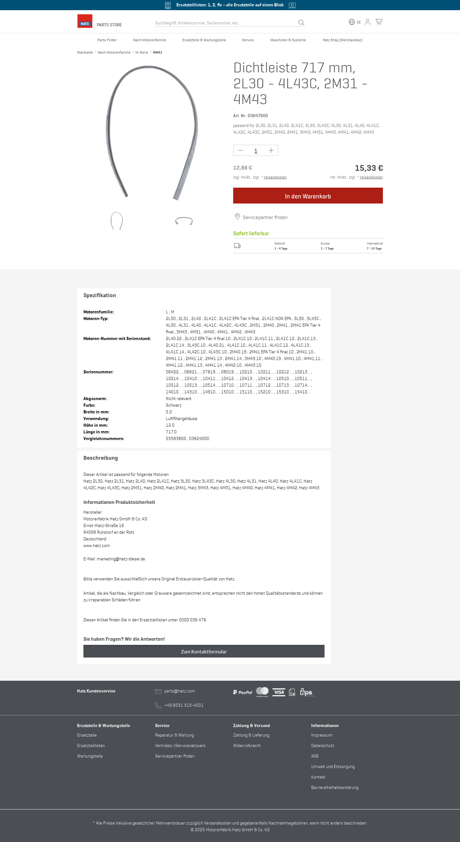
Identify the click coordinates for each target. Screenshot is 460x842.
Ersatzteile (87, 734)
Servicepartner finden (265, 216)
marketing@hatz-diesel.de (121, 558)
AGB (315, 755)
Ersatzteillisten (91, 745)
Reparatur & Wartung (174, 734)
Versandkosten (275, 177)
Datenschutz (322, 745)
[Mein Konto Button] (368, 22)
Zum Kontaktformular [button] (204, 651)
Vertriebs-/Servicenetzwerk (180, 745)
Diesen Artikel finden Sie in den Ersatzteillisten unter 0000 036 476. (145, 619)
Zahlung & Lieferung (251, 734)
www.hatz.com (96, 545)
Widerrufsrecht (247, 745)
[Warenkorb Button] (379, 22)
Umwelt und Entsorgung (333, 766)
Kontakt (318, 776)
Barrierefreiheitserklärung (334, 787)
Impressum (321, 734)
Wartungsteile (90, 755)
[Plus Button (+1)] (270, 150)
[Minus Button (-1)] (240, 150)
